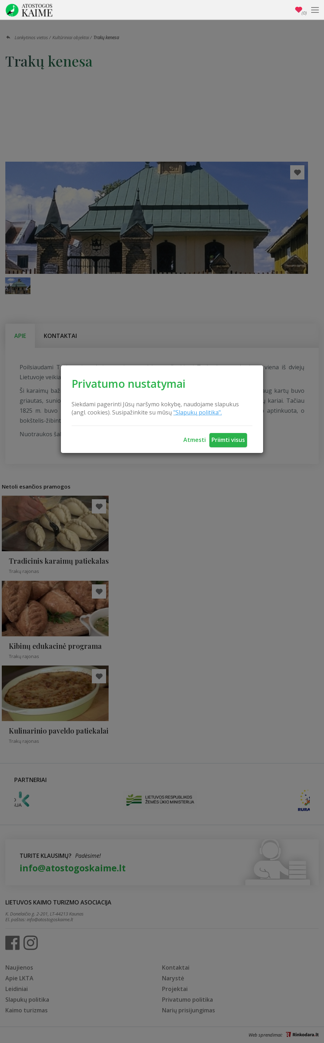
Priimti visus (228, 440)
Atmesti (194, 440)
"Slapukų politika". (197, 412)
